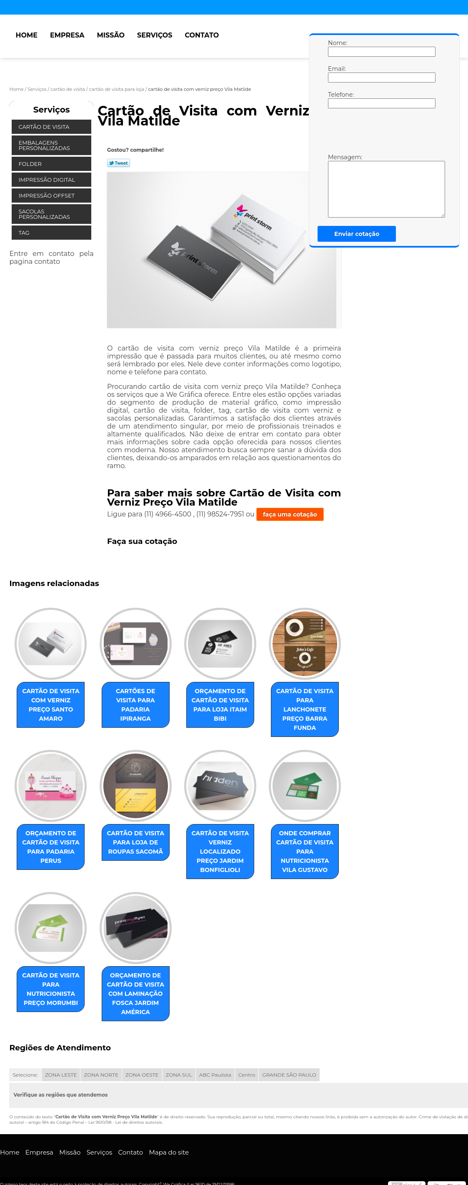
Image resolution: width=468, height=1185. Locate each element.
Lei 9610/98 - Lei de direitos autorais (125, 1122)
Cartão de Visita (44, 126)
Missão (111, 35)
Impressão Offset (47, 195)
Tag (24, 232)
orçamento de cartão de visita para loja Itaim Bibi (220, 704)
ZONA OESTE (142, 1075)
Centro (246, 1075)
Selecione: (25, 1075)
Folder (30, 163)
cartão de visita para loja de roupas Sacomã (135, 842)
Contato (202, 35)
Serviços (154, 35)
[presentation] (381, 133)
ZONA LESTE (61, 1075)
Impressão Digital (47, 179)
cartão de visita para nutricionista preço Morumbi (51, 989)
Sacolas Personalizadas (44, 214)
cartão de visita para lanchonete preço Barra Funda (305, 709)
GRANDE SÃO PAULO (289, 1075)
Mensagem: (336, 185)
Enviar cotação (356, 234)
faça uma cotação (290, 514)
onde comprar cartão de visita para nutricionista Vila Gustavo (305, 851)
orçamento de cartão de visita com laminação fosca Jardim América (135, 994)
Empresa (67, 35)
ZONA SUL (179, 1075)
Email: (336, 74)
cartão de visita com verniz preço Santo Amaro (51, 704)
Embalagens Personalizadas (44, 145)
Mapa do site (169, 1152)
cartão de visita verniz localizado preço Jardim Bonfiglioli (220, 851)
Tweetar (118, 163)
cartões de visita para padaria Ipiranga (135, 704)
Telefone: (336, 99)
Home (26, 35)
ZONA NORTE (101, 1075)
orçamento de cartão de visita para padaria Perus (51, 846)
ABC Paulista (215, 1075)
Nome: (336, 48)
